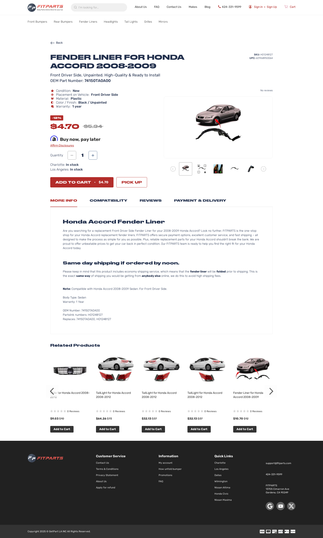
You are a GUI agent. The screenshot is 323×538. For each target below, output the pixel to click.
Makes (193, 7)
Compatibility (108, 200)
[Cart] (289, 7)
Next (270, 391)
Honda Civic (221, 493)
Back (56, 42)
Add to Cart (62, 429)
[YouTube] (280, 506)
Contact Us (174, 7)
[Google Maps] (270, 506)
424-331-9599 (229, 7)
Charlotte (220, 462)
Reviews (151, 200)
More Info (63, 200)
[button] (173, 168)
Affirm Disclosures (62, 145)
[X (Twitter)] (291, 506)
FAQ (156, 7)
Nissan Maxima (223, 499)
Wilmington (220, 481)
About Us (141, 7)
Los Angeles (221, 469)
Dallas (217, 475)
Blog (207, 7)
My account (165, 462)
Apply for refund (105, 487)
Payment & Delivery (200, 200)
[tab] (63, 201)
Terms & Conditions (107, 469)
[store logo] (45, 7)
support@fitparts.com (278, 463)
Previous (52, 391)
